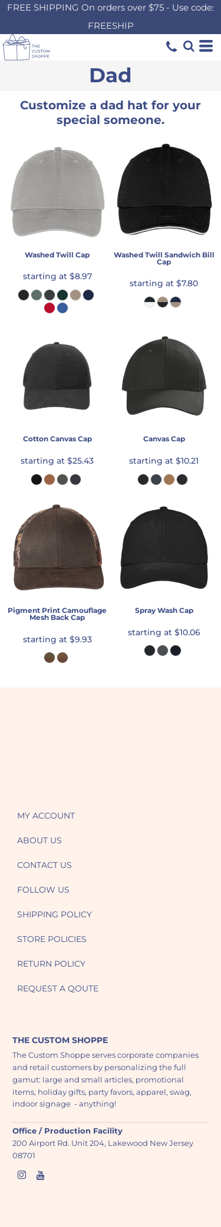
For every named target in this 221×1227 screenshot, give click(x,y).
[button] (67, 751)
